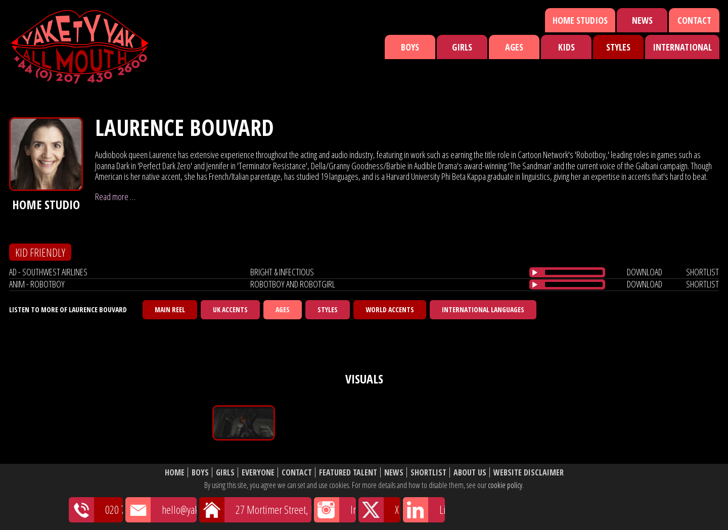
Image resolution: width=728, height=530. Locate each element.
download (644, 272)
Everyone (258, 472)
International (682, 47)
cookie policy (505, 485)
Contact (694, 20)
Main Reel (170, 309)
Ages (514, 47)
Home (175, 472)
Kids (566, 47)
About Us (469, 472)
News (642, 20)
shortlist (702, 272)
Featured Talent (348, 472)
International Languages (483, 309)
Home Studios (580, 20)
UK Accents (230, 309)
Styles (618, 47)
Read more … (115, 196)
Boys (410, 47)
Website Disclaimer (528, 472)
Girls (462, 47)
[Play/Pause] (535, 272)
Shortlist (428, 472)
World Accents (390, 309)
